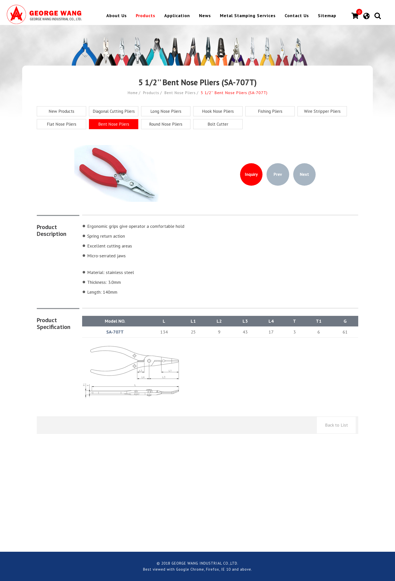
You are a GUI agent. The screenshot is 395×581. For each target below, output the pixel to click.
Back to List (336, 425)
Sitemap (327, 15)
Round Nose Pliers (165, 124)
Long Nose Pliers (165, 111)
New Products (61, 111)
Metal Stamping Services (248, 15)
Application (177, 15)
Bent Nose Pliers (180, 92)
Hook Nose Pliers (218, 111)
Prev (278, 174)
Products (145, 15)
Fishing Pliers (270, 111)
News (205, 15)
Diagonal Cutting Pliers (114, 111)
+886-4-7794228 (115, 501)
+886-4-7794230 (116, 509)
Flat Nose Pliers (61, 124)
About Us (116, 15)
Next (307, 174)
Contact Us (297, 15)
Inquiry (249, 174)
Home (131, 92)
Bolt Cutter (218, 124)
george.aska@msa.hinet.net (185, 501)
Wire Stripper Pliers (322, 111)
